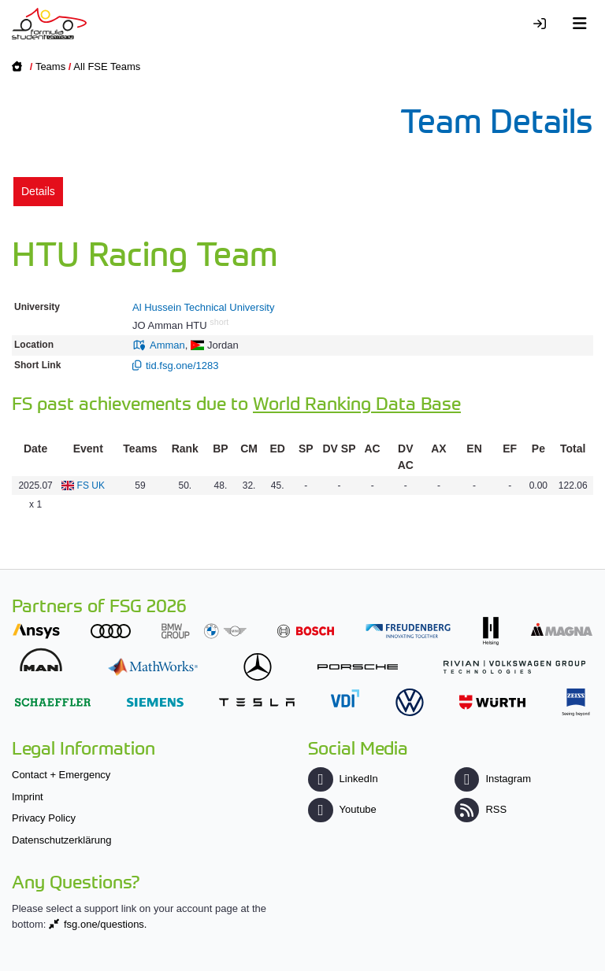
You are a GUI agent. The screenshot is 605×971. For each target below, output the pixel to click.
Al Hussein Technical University (203, 307)
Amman (167, 345)
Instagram (493, 779)
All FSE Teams (106, 66)
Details (38, 191)
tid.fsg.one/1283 (182, 365)
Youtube (342, 809)
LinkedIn (342, 779)
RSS (481, 809)
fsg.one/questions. (105, 924)
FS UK (91, 485)
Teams (50, 66)
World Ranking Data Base (357, 402)
